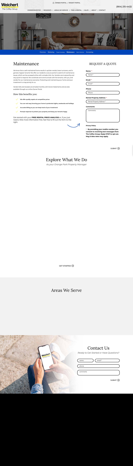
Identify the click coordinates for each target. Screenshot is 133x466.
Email (88, 79)
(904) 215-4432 (124, 6)
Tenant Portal (74, 3)
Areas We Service (61, 10)
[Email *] (103, 83)
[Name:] (85, 359)
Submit (114, 148)
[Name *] (103, 74)
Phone (88, 88)
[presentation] (99, 141)
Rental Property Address (95, 97)
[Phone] (103, 91)
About (93, 10)
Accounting (91, 52)
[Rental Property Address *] (103, 100)
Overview (41, 52)
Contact (102, 10)
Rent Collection (81, 52)
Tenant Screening (59, 52)
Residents (47, 10)
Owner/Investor (34, 10)
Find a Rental (76, 10)
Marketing (49, 52)
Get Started (65, 265)
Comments (90, 106)
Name (88, 70)
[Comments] (103, 114)
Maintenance (71, 52)
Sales (86, 10)
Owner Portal (61, 3)
